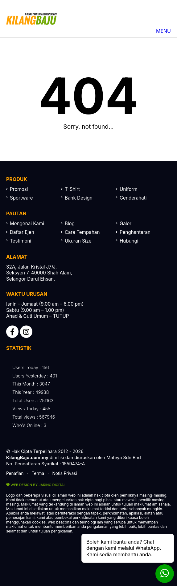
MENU (148, 31)
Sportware (21, 198)
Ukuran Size (78, 241)
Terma (38, 473)
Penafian (14, 473)
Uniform (129, 189)
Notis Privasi (64, 473)
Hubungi (129, 241)
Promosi (19, 189)
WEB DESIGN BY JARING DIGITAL (36, 485)
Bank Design (79, 198)
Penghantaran (135, 232)
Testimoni (20, 241)
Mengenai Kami (27, 223)
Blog (70, 223)
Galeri (126, 223)
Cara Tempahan (82, 232)
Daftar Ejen (22, 232)
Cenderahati (133, 198)
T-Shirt (72, 189)
